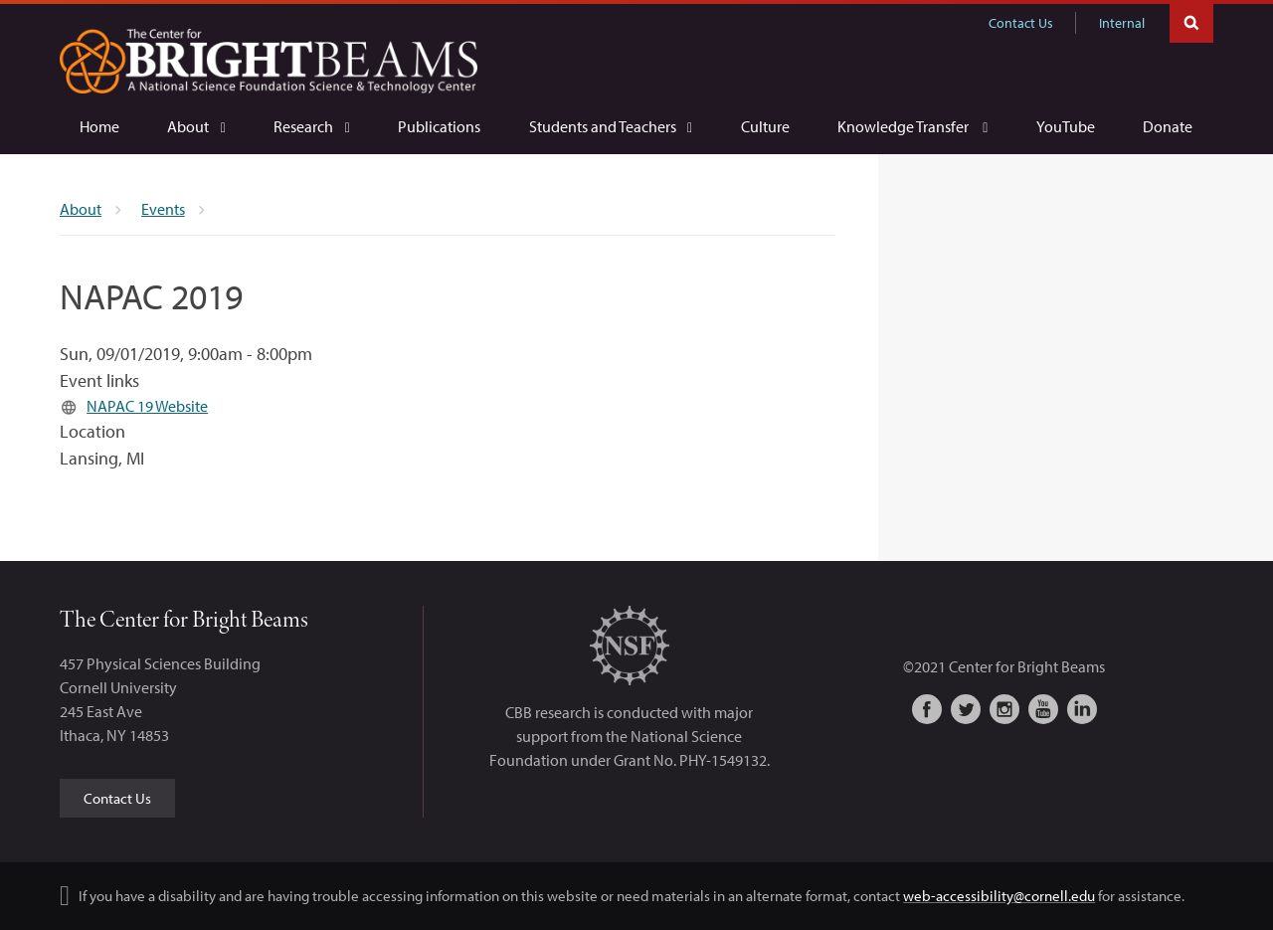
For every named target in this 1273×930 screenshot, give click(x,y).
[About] (196, 126)
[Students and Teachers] (611, 126)
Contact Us (1021, 23)
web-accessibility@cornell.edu (999, 895)
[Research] (312, 126)
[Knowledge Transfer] (913, 126)
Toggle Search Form (1191, 21)
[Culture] (765, 126)
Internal (1122, 23)
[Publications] (439, 126)
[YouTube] (1065, 126)
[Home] (99, 126)
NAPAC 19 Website (147, 406)
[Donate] (1167, 126)
